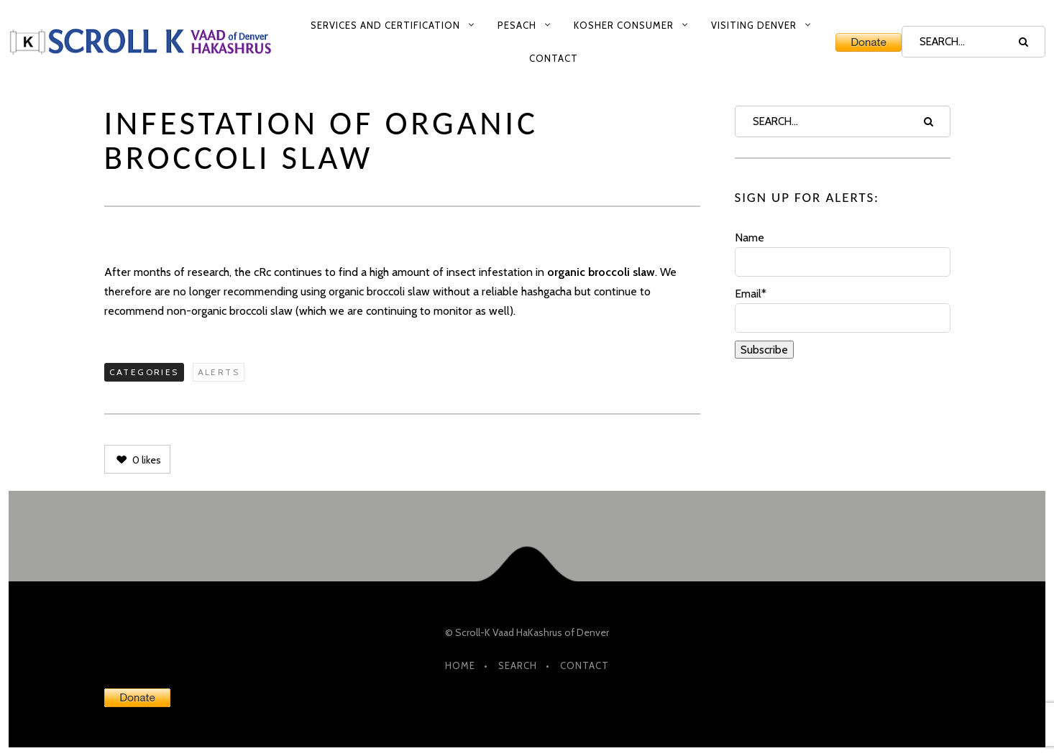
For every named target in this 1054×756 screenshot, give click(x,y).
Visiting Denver (754, 25)
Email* (842, 310)
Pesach (517, 25)
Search (517, 665)
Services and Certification (385, 25)
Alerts (218, 372)
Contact (553, 58)
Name (842, 254)
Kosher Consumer (624, 25)
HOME (460, 665)
